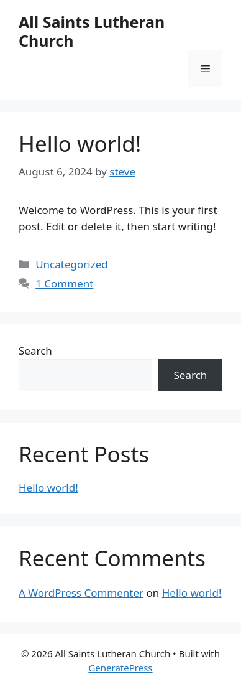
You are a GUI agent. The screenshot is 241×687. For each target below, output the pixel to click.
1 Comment (64, 283)
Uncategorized (71, 264)
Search (35, 351)
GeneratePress (120, 667)
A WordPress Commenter (81, 593)
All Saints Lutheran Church (92, 31)
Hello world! (80, 143)
